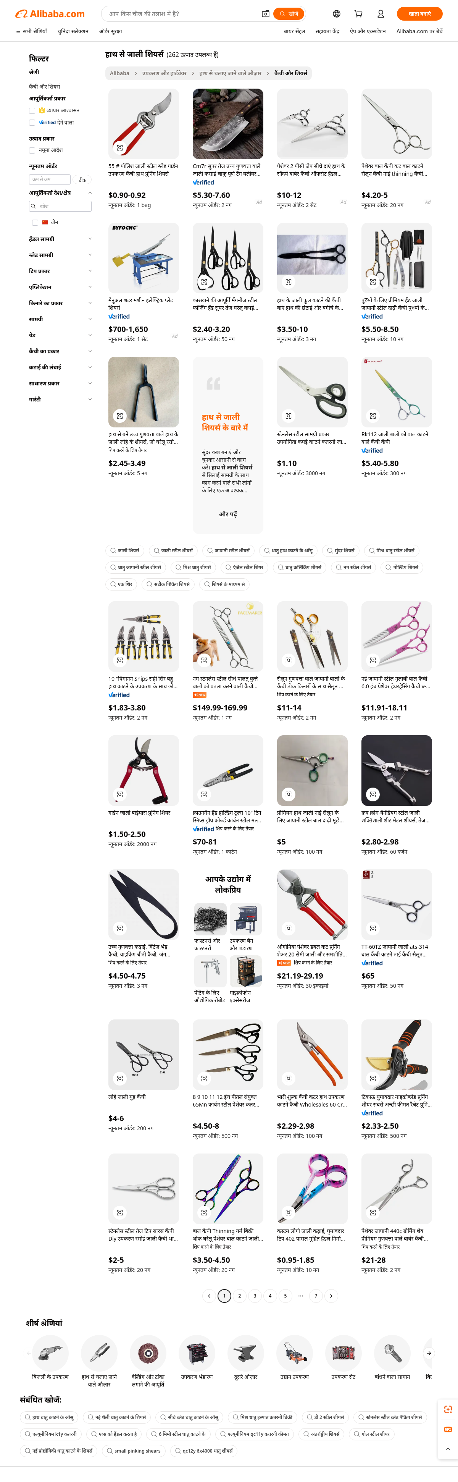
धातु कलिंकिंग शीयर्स (300, 567)
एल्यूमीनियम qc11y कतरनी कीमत (254, 1434)
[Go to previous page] (209, 1296)
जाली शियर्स (124, 550)
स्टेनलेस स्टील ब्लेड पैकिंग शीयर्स (390, 1417)
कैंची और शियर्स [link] (290, 73)
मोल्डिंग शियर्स (401, 567)
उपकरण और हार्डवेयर (164, 73)
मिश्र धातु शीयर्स (193, 567)
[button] (265, 14)
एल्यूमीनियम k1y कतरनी (51, 1434)
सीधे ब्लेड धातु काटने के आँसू (189, 1417)
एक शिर (121, 584)
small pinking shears (133, 1451)
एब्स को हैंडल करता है (114, 1434)
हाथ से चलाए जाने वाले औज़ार (230, 73)
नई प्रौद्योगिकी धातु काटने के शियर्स (58, 1451)
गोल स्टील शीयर (371, 1434)
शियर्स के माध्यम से (224, 584)
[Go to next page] (331, 1296)
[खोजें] (288, 14)
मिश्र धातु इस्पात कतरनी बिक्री (262, 1417)
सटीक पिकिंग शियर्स (168, 584)
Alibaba (119, 73)
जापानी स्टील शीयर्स (228, 550)
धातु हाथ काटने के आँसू (288, 550)
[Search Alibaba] (182, 14)
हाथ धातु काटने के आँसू (49, 1417)
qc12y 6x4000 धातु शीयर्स (204, 1451)
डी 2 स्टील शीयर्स (325, 1417)
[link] (448, 1409)
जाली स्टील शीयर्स (173, 550)
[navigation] (58, 676)
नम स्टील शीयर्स (353, 567)
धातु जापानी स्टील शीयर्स (135, 567)
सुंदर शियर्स (341, 550)
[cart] (360, 14)
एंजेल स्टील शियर (244, 567)
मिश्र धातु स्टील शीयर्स (391, 550)
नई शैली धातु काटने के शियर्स (117, 1417)
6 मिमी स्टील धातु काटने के (178, 1434)
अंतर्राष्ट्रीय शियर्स (321, 1434)
